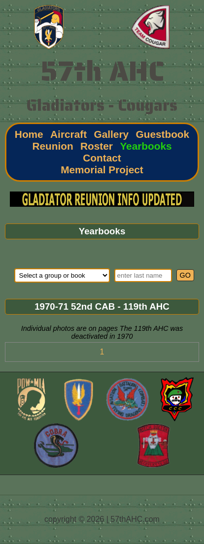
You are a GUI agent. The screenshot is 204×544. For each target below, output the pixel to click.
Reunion (52, 146)
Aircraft (68, 134)
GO (185, 275)
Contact (102, 157)
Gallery (111, 134)
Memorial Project (102, 169)
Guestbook (163, 134)
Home (29, 134)
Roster (96, 146)
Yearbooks (145, 146)
